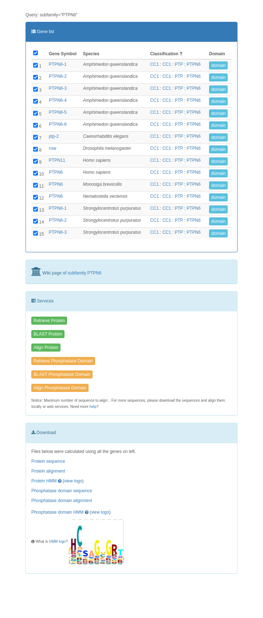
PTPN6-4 (58, 100)
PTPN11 (57, 160)
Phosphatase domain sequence (61, 490)
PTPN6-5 (58, 112)
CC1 (154, 64)
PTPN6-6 (58, 124)
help (93, 407)
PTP (179, 64)
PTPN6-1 (58, 64)
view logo (73, 480)
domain (218, 65)
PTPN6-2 (58, 76)
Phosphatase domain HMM (57, 512)
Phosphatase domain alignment (61, 500)
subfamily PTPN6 (85, 273)
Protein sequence (48, 461)
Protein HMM (43, 480)
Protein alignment (48, 471)
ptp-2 (54, 136)
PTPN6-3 (58, 88)
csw (52, 148)
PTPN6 (193, 64)
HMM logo (57, 541)
